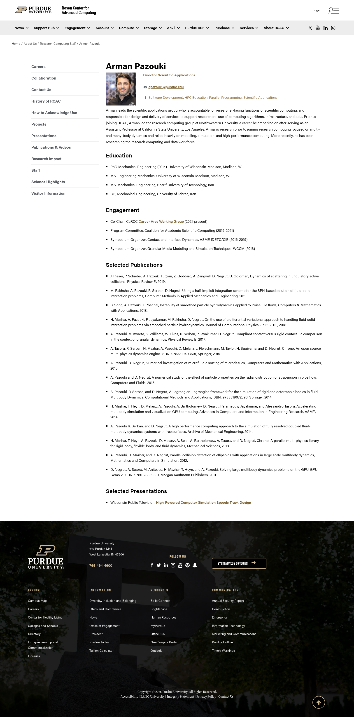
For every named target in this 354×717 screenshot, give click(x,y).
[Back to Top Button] (318, 703)
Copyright (144, 691)
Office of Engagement (104, 625)
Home (16, 43)
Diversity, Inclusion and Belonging (112, 600)
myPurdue (158, 625)
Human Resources (163, 617)
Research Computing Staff (58, 43)
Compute (129, 27)
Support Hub (46, 27)
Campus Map (37, 600)
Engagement (77, 27)
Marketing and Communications (234, 633)
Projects (38, 124)
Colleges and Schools (43, 625)
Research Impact (46, 158)
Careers (38, 66)
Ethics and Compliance (105, 609)
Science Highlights (48, 181)
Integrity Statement (180, 696)
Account (104, 27)
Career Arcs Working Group (161, 221)
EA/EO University (152, 696)
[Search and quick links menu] (333, 10)
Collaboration (43, 78)
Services (249, 27)
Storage (153, 27)
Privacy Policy (206, 696)
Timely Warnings (223, 650)
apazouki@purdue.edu (166, 86)
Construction (221, 609)
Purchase (224, 27)
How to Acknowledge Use (54, 112)
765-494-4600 (100, 565)
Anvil (173, 27)
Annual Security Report (228, 600)
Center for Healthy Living (45, 617)
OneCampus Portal (164, 642)
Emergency (220, 617)
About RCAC (276, 27)
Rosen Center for (79, 10)
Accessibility (129, 696)
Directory (34, 633)
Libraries (34, 656)
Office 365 (158, 633)
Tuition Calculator (101, 650)
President (95, 633)
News (21, 27)
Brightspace (159, 609)
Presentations (43, 135)
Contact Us (41, 89)
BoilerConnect (160, 600)
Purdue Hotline (222, 642)
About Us (30, 43)
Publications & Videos (51, 147)
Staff (35, 170)
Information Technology (228, 625)
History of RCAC (46, 101)
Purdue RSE (197, 27)
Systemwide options (233, 563)
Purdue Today (99, 642)
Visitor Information (48, 193)
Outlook (156, 650)
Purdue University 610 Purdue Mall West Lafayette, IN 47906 (106, 548)
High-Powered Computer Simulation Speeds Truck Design (203, 502)
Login (317, 10)
